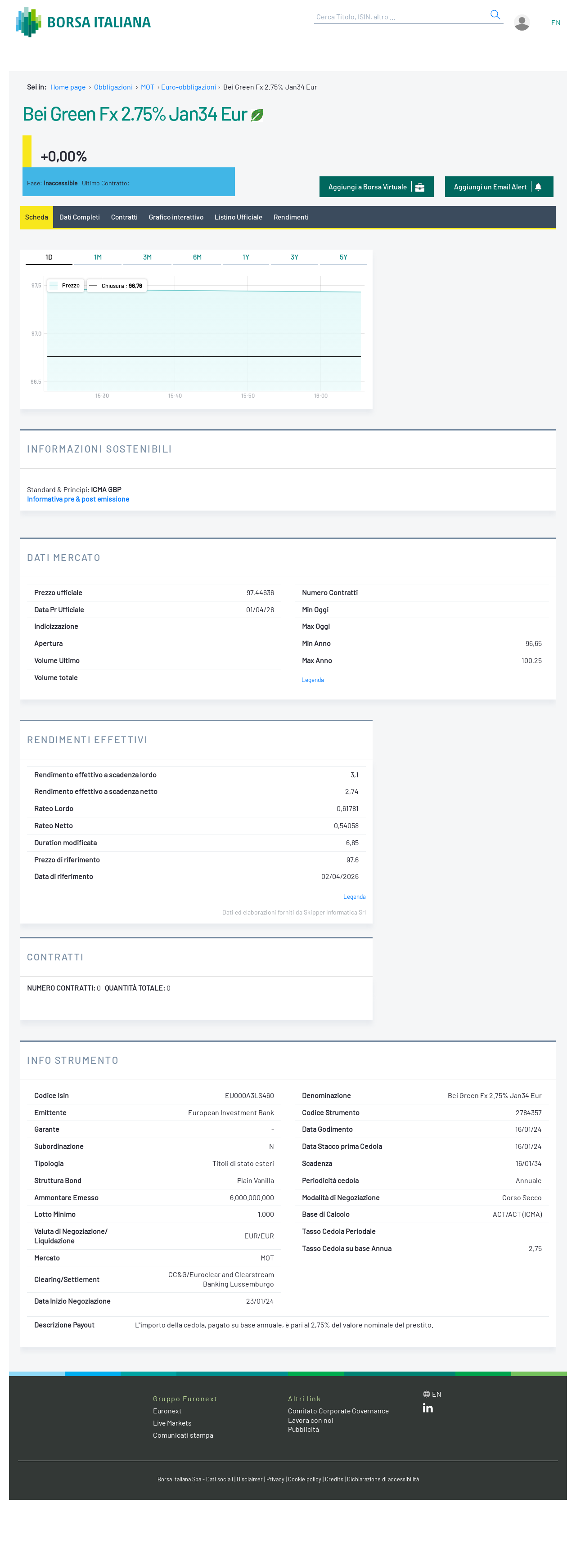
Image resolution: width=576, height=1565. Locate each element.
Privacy (276, 1479)
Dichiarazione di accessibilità (385, 1479)
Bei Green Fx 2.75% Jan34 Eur (139, 112)
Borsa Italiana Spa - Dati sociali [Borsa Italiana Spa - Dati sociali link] (193, 1479)
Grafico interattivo (178, 216)
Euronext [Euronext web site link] (168, 1410)
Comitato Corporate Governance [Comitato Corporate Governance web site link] (339, 1410)
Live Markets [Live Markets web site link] (173, 1422)
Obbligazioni (113, 86)
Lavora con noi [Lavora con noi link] (311, 1420)
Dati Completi (80, 216)
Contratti (125, 216)
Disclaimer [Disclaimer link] (249, 1479)
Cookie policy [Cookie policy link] (306, 1479)
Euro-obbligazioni (189, 86)
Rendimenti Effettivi (89, 739)
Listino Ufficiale (242, 216)
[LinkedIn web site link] (428, 1409)
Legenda (313, 679)
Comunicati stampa (183, 1435)
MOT (147, 86)
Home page (68, 86)
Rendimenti (295, 216)
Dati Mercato (64, 557)
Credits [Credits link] (335, 1479)
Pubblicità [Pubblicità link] (304, 1429)
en (556, 22)
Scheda (36, 216)
